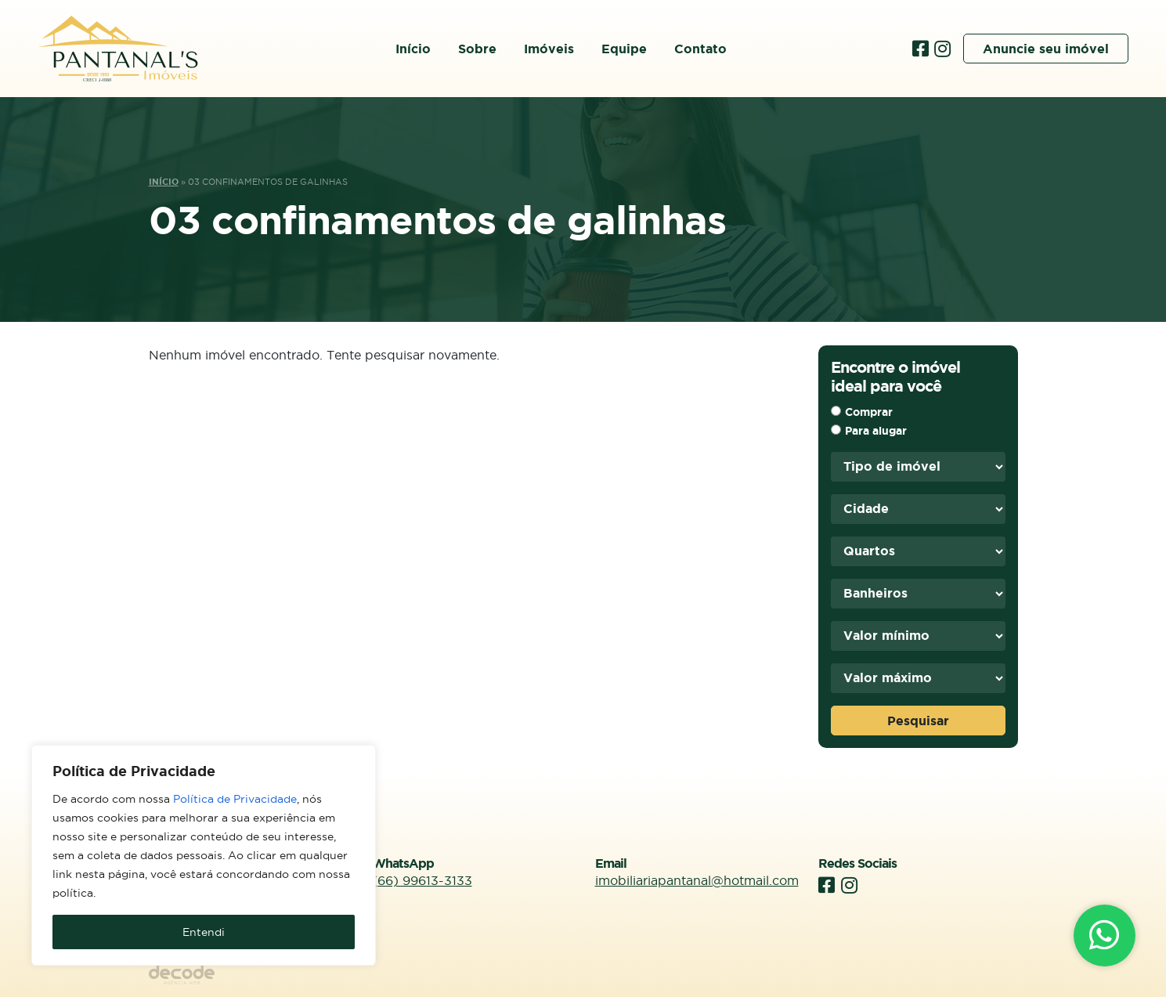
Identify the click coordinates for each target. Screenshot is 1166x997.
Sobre (477, 49)
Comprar (869, 412)
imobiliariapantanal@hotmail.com (697, 880)
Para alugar (876, 430)
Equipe (624, 49)
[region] (203, 855)
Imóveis (549, 49)
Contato (700, 49)
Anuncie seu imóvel (1046, 49)
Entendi (203, 932)
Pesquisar (918, 720)
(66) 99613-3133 (422, 880)
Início (413, 49)
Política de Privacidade (235, 799)
